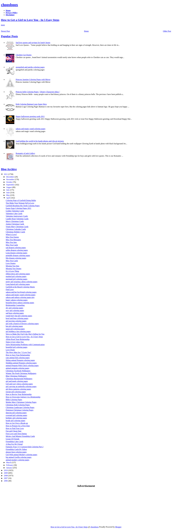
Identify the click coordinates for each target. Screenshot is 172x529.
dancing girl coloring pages (16, 413)
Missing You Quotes (13, 269)
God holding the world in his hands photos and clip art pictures (40, 141)
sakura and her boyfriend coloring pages (21, 292)
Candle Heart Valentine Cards (17, 219)
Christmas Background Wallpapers (19, 379)
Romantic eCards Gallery (25, 153)
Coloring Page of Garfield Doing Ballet (21, 200)
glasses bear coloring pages (16, 452)
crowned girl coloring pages (16, 415)
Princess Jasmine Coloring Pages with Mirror (33, 79)
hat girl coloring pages (14, 326)
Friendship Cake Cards (14, 441)
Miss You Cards (12, 245)
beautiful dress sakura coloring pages (20, 303)
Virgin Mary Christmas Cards (17, 227)
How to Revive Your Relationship (19, 394)
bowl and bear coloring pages (17, 318)
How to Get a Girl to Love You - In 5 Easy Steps (30, 19)
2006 (6, 481)
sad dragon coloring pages (16, 248)
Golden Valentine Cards (15, 211)
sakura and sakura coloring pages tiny (20, 297)
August (9, 187)
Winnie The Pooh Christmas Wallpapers (21, 373)
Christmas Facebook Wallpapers (18, 371)
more (3, 25)
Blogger (118, 527)
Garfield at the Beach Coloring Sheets (20, 287)
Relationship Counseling (15, 305)
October (9, 182)
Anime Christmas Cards (15, 224)
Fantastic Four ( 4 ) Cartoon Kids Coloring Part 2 (24, 447)
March (9, 462)
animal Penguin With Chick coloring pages (22, 365)
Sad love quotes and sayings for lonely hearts (33, 43)
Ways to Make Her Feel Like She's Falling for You (25, 334)
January (9, 468)
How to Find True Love (15, 428)
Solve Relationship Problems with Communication (25, 345)
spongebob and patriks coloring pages (30, 67)
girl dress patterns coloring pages (18, 389)
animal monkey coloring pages (17, 460)
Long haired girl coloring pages (18, 284)
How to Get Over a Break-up (17, 423)
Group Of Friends (12, 439)
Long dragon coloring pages (16, 253)
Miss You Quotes (12, 237)
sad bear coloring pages (15, 313)
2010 (6, 470)
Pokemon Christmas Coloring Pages (19, 410)
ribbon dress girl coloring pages (18, 274)
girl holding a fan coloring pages (18, 331)
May (8, 195)
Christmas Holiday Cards (15, 232)
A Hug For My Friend (14, 444)
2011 (6, 174)
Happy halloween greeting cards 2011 (30, 116)
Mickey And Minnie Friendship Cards (20, 436)
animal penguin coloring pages (17, 368)
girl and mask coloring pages (17, 381)
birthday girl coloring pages (16, 418)
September (10, 185)
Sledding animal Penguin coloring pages (21, 363)
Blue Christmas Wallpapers (16, 376)
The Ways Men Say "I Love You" (18, 352)
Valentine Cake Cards (14, 214)
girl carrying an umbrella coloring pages (21, 386)
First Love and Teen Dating (16, 434)
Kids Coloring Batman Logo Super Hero (31, 104)
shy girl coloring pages (14, 308)
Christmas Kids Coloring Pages (18, 405)
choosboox (9, 5)
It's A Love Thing (12, 271)
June (8, 193)
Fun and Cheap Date (13, 431)
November (10, 179)
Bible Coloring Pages (14, 400)
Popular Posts (9, 36)
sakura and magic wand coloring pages (30, 129)
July (8, 190)
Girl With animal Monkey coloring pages (21, 455)
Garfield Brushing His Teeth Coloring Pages (23, 206)
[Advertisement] (21, 506)
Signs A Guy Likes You (15, 342)
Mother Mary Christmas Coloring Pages (21, 402)
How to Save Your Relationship (18, 355)
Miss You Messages (13, 240)
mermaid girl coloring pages (16, 279)
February (10, 465)
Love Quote (10, 350)
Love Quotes (11, 263)
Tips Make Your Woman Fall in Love (20, 203)
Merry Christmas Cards (15, 221)
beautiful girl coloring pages (16, 347)
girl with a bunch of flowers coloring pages (22, 324)
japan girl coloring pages (15, 329)
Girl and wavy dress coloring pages (19, 384)
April (8, 198)
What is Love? (11, 234)
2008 (6, 476)
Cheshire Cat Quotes (23, 55)
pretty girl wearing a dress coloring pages (21, 282)
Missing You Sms (12, 266)
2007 (6, 478)
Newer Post (5, 31)
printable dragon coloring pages (18, 255)
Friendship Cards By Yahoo (16, 449)
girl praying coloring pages (16, 321)
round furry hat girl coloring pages (19, 316)
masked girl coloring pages (16, 276)
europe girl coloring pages (16, 392)
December (10, 177)
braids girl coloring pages (15, 421)
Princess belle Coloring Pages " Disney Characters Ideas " (38, 92)
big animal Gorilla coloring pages (18, 457)
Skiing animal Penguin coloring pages (20, 360)
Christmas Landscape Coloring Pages (20, 407)
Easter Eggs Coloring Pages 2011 (18, 208)
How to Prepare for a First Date (18, 426)
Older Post (167, 31)
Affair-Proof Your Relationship (18, 339)
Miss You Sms (11, 242)
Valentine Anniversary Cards (17, 216)
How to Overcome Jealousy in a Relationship (23, 397)
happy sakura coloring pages (17, 300)
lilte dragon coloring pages (16, 258)
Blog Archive (9, 169)
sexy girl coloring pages (15, 310)
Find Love (10, 290)
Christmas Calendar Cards (16, 229)
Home (86, 31)
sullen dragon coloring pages (17, 250)
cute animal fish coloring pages (18, 358)
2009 (6, 473)
